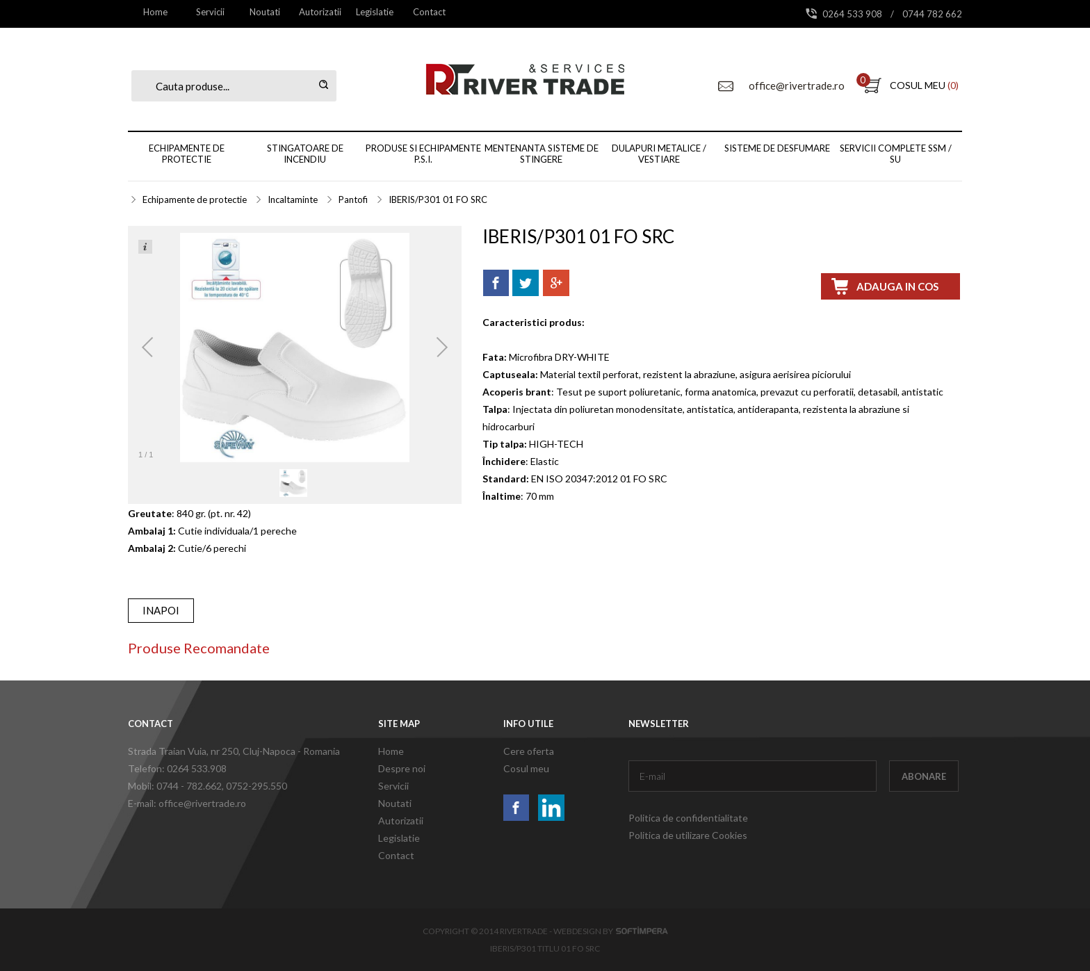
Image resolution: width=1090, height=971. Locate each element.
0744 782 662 (932, 13)
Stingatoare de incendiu (305, 153)
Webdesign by (610, 931)
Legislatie (374, 12)
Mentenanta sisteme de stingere (542, 153)
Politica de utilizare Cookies (687, 835)
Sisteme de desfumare (777, 148)
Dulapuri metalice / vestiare (659, 153)
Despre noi (401, 768)
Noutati (265, 12)
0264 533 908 (853, 13)
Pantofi (353, 199)
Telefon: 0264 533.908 (177, 768)
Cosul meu (526, 768)
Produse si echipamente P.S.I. (423, 153)
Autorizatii (320, 12)
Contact (429, 12)
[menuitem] (155, 12)
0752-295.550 (256, 786)
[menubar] (292, 12)
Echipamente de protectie (187, 153)
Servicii (210, 12)
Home (155, 12)
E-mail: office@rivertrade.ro (187, 803)
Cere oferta (528, 751)
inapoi (161, 610)
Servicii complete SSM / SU (896, 153)
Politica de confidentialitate (688, 818)
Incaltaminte (293, 199)
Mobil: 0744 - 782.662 (175, 786)
